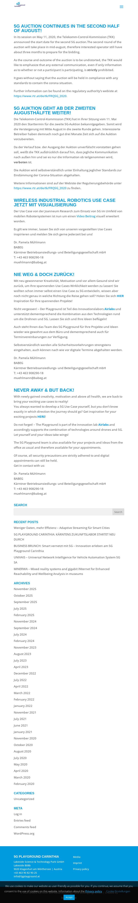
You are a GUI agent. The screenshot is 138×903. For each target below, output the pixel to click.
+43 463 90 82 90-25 (25, 872)
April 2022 (21, 686)
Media (76, 857)
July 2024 (20, 634)
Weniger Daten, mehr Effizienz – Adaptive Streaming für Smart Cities (62, 528)
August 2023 (22, 654)
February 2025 (24, 615)
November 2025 (25, 589)
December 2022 (25, 673)
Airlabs (109, 309)
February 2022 (24, 699)
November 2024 (25, 621)
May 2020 (20, 764)
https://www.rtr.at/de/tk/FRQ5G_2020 (40, 96)
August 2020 (22, 751)
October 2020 (23, 745)
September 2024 (25, 628)
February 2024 (24, 641)
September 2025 (25, 602)
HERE (41, 417)
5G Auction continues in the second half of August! (66, 28)
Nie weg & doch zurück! (44, 274)
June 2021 (21, 725)
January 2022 (23, 706)
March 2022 (22, 693)
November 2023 (25, 647)
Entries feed (22, 820)
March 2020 (22, 777)
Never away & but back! (44, 390)
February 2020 (24, 784)
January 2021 (23, 732)
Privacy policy (81, 869)
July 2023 (20, 660)
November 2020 (25, 738)
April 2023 (21, 667)
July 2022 (20, 680)
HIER (120, 296)
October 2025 (23, 595)
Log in (18, 814)
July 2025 (20, 609)
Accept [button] (69, 897)
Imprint (77, 863)
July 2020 (20, 758)
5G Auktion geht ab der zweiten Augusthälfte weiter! (54, 110)
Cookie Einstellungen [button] (118, 891)
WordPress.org (24, 833)
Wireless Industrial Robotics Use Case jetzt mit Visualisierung (65, 202)
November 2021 (25, 712)
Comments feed (25, 827)
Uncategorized (24, 799)
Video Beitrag (86, 216)
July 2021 (20, 719)
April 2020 (21, 771)
